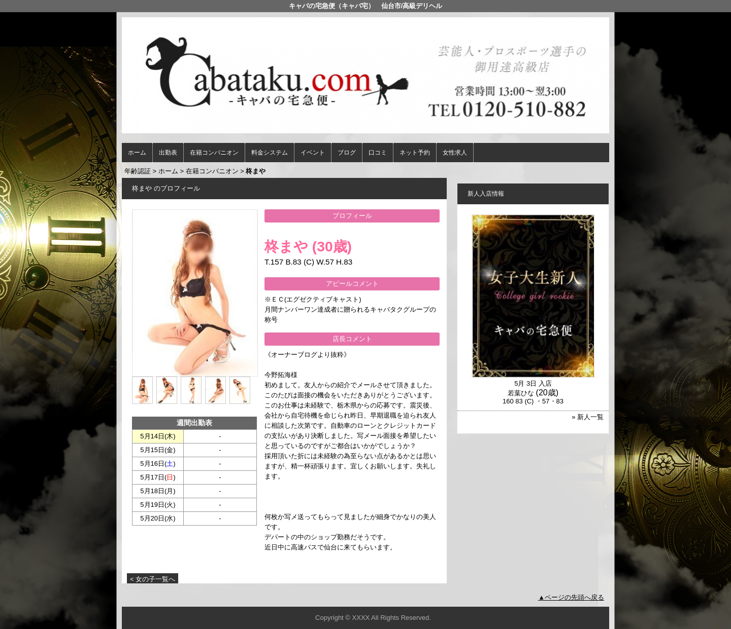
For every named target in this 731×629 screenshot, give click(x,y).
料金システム (269, 152)
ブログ (347, 152)
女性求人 (455, 152)
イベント (313, 152)
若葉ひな (521, 393)
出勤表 (168, 152)
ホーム (137, 152)
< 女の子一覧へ (152, 579)
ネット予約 (415, 152)
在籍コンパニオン (214, 152)
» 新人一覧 (588, 417)
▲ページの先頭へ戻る (571, 597)
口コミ (378, 152)
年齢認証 (137, 171)
